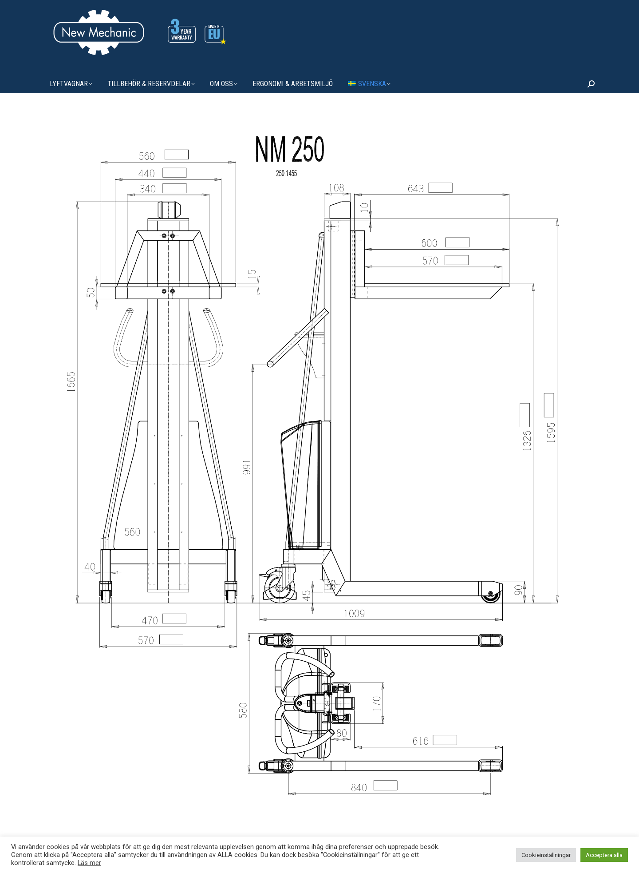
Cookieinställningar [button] (546, 855)
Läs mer (89, 863)
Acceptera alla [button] (604, 855)
